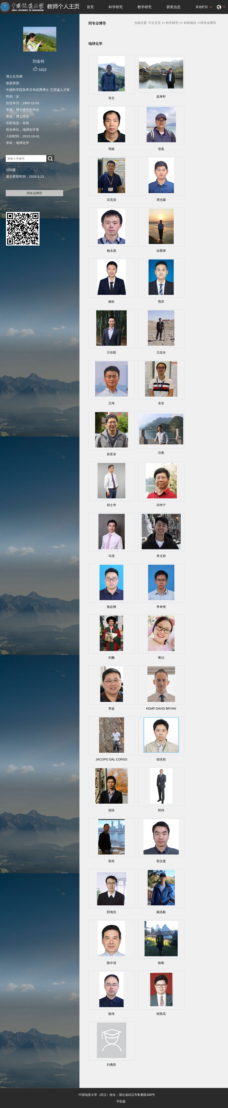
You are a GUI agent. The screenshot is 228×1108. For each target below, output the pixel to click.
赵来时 (161, 96)
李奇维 (161, 607)
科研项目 (190, 23)
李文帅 (161, 556)
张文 (111, 98)
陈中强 (111, 963)
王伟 (111, 403)
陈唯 (161, 963)
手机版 (121, 1101)
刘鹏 (111, 657)
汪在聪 (111, 352)
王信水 (161, 352)
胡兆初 (161, 759)
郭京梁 (161, 861)
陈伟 (111, 1014)
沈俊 (161, 452)
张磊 (161, 149)
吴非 (161, 403)
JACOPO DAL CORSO (111, 759)
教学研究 (145, 7)
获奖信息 (173, 7)
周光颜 (161, 200)
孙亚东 (111, 454)
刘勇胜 (111, 1064)
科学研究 (116, 7)
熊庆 (161, 301)
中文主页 (154, 23)
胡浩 (111, 810)
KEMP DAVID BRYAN (161, 708)
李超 (111, 708)
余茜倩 (161, 250)
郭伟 (161, 810)
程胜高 (161, 1014)
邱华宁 (161, 505)
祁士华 (111, 505)
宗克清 (111, 200)
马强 (111, 556)
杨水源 (111, 250)
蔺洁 (161, 657)
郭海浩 (111, 912)
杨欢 (111, 301)
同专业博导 (34, 193)
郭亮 (111, 861)
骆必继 (111, 607)
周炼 (111, 149)
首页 (90, 7)
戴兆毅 (161, 912)
